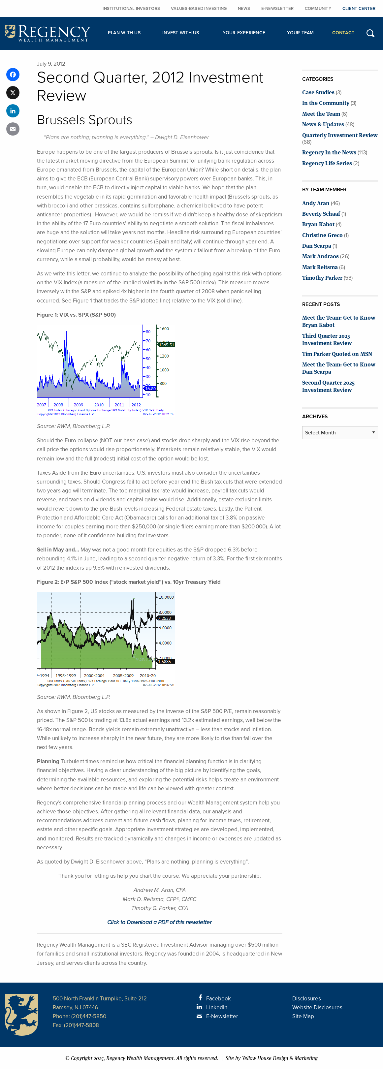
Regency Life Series (327, 163)
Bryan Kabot (318, 224)
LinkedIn (216, 1007)
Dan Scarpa (316, 245)
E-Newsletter (277, 8)
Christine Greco (322, 235)
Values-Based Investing (199, 8)
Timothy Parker (322, 277)
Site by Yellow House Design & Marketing (272, 1058)
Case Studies (318, 92)
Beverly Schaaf (321, 213)
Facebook (218, 998)
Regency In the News (329, 152)
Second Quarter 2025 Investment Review (328, 385)
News (244, 8)
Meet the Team (321, 113)
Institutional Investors (131, 8)
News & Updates (323, 124)
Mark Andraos (320, 256)
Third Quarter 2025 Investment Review (327, 339)
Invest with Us (180, 32)
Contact (343, 32)
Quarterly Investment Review (340, 135)
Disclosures (306, 998)
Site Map (303, 1016)
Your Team (300, 32)
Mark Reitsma (320, 267)
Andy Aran (316, 203)
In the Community (325, 102)
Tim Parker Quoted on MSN (337, 353)
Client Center (358, 8)
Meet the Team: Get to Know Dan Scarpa (338, 367)
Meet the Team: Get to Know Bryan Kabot (338, 321)
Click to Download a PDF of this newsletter (159, 922)
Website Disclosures (317, 1007)
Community (318, 8)
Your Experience (244, 32)
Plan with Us (124, 32)
